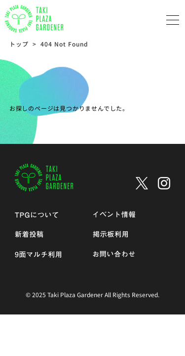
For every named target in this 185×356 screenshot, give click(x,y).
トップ (19, 44)
